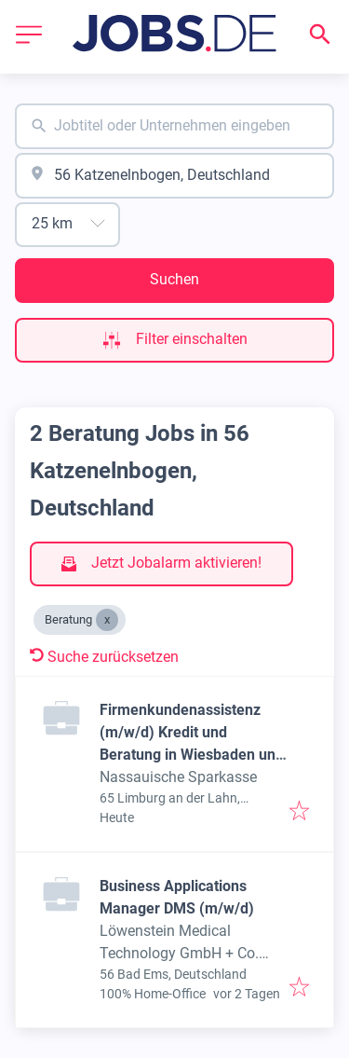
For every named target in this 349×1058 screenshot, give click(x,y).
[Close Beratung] (107, 620)
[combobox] (174, 126)
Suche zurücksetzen (104, 657)
